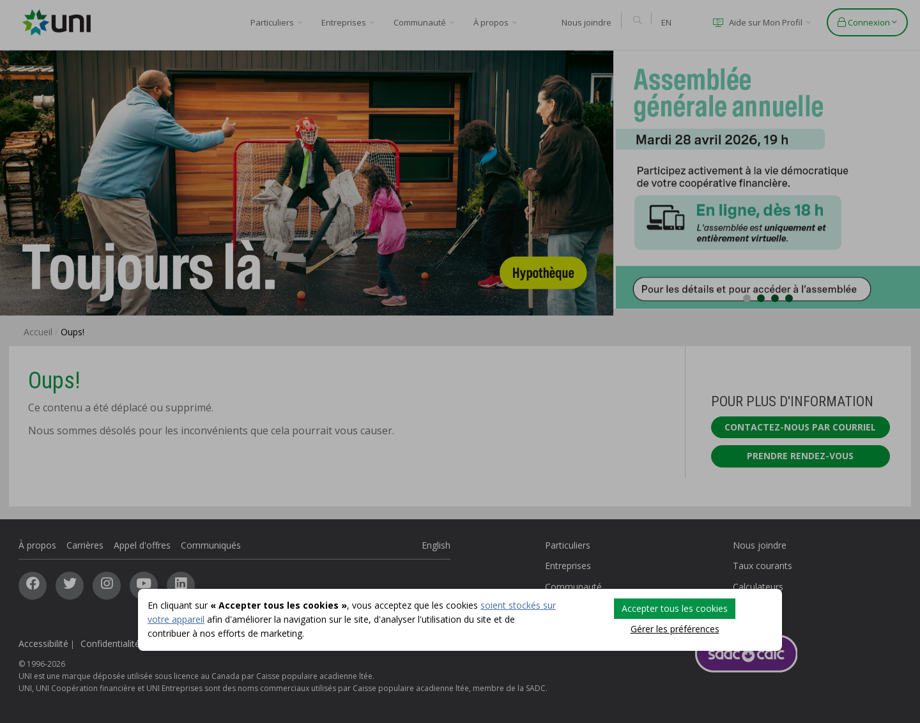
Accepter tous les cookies (675, 608)
